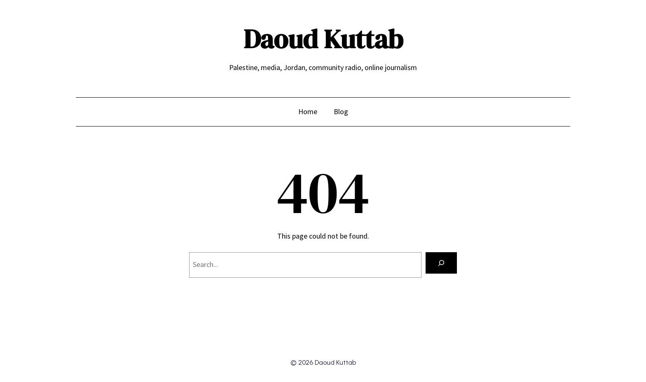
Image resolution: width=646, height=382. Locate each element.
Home (307, 111)
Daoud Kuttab (323, 39)
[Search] (441, 263)
